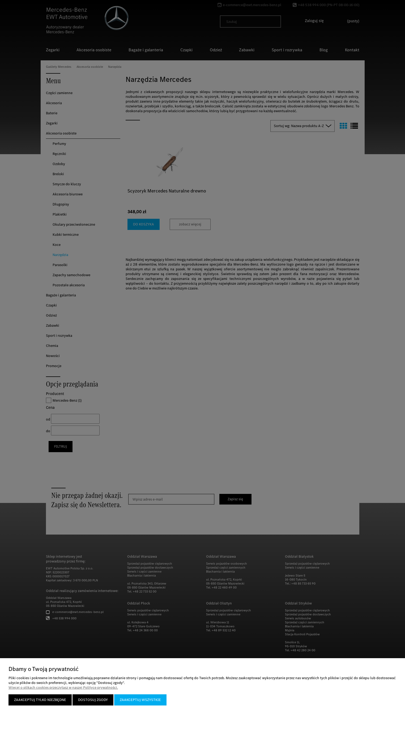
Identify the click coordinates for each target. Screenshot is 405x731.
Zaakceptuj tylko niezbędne (40, 699)
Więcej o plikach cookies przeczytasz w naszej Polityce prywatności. (63, 687)
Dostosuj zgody (93, 699)
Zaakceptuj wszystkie (140, 699)
